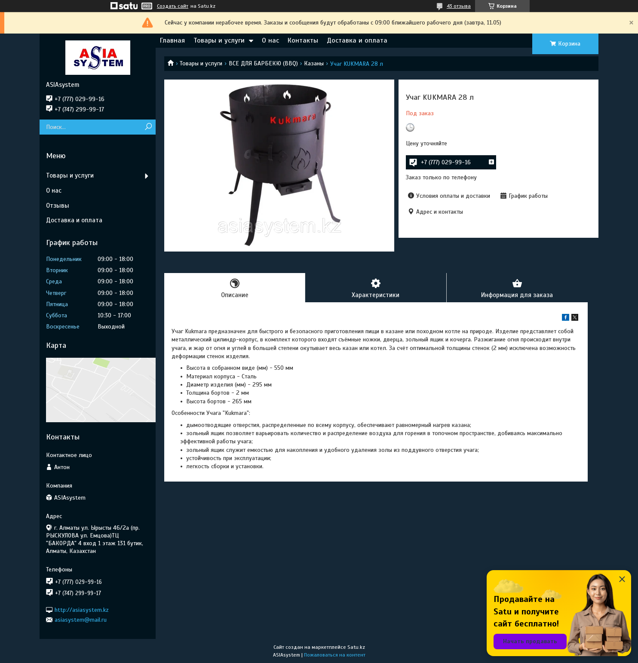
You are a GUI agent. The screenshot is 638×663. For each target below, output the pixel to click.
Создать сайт (172, 6)
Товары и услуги (219, 40)
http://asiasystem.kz (82, 609)
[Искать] (148, 127)
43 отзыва (459, 6)
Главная (172, 40)
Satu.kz (356, 647)
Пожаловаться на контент (334, 655)
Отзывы (57, 205)
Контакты (303, 40)
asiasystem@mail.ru (81, 619)
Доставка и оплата (357, 40)
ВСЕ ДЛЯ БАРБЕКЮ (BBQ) (263, 63)
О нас (270, 40)
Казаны (314, 63)
